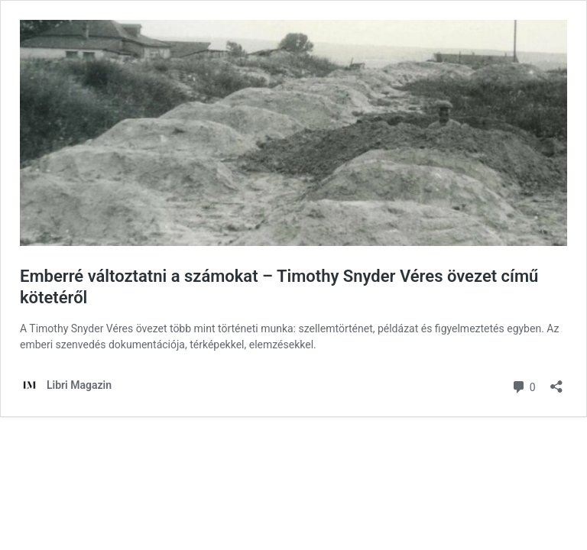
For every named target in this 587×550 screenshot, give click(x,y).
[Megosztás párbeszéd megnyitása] (556, 381)
